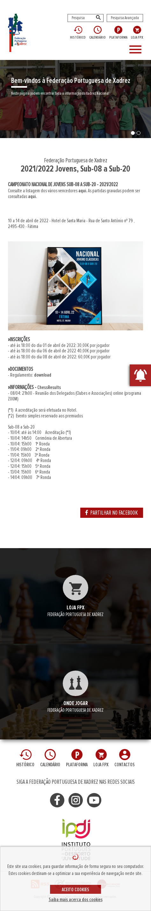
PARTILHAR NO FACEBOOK (111, 513)
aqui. (82, 190)
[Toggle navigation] (137, 49)
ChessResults (49, 387)
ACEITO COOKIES (75, 889)
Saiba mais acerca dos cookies (76, 899)
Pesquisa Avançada (125, 18)
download (42, 375)
